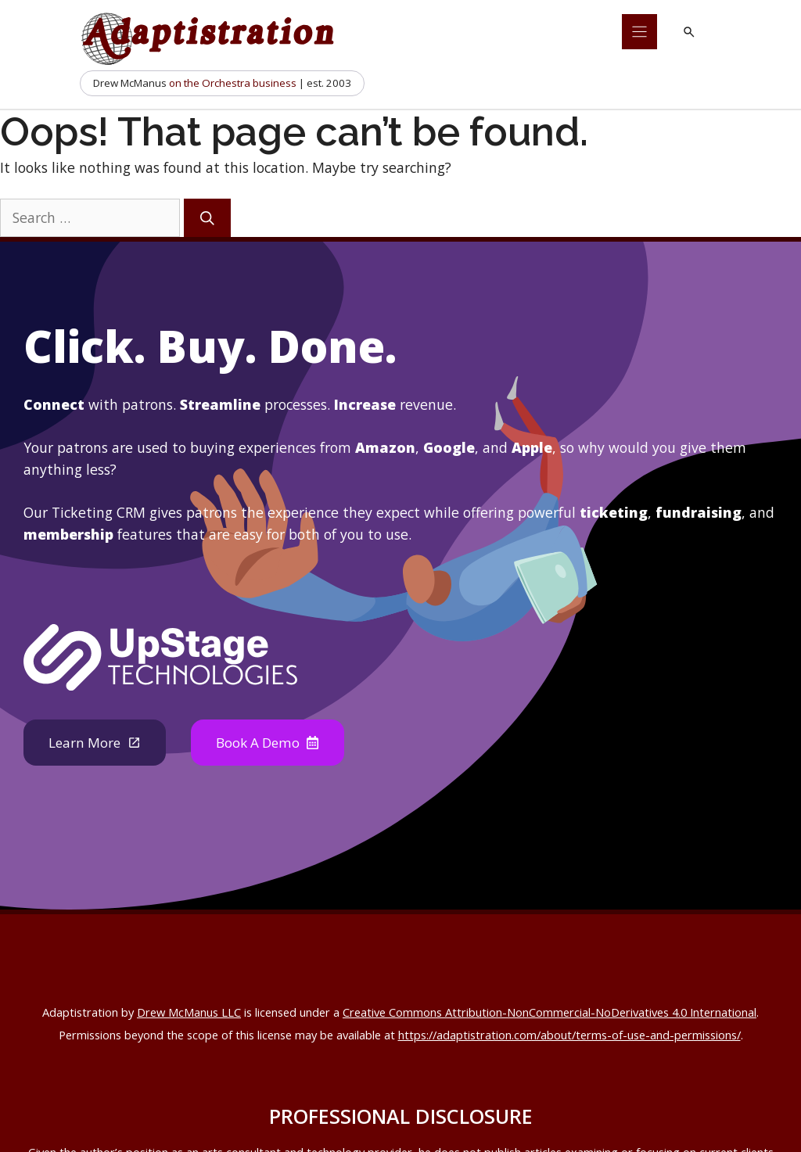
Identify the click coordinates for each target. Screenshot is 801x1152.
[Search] (207, 218)
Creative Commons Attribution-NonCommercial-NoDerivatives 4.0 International (549, 1013)
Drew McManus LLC (189, 1013)
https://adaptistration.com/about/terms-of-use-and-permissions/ (569, 1035)
